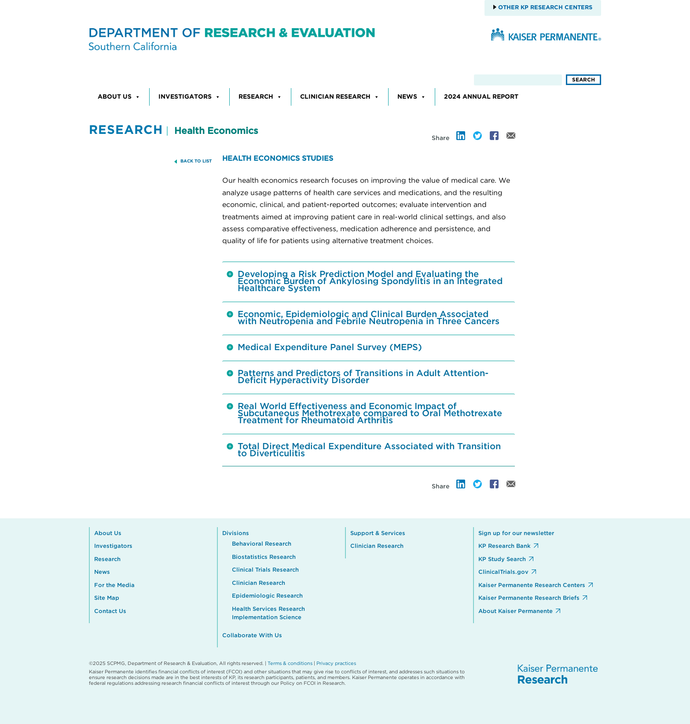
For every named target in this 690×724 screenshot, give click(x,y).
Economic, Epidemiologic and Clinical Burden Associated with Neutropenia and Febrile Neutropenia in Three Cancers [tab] (363, 318)
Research (260, 97)
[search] (518, 79)
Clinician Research (339, 97)
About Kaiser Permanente (515, 611)
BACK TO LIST (196, 161)
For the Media (114, 585)
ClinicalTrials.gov (503, 572)
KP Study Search (502, 559)
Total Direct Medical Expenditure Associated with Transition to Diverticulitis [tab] (364, 450)
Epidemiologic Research (267, 596)
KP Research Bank (504, 546)
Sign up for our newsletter (516, 533)
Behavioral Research (261, 544)
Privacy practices (336, 663)
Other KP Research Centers (544, 8)
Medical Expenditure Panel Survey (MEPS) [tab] (324, 350)
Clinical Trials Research (265, 570)
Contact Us (110, 611)
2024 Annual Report (481, 97)
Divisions (235, 533)
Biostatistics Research (264, 557)
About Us (119, 97)
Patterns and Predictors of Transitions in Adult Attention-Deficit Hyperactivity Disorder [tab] (357, 377)
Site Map (106, 598)
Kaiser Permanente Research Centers (531, 585)
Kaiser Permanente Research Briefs (529, 598)
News (411, 97)
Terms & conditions (290, 663)
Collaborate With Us (252, 636)
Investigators (189, 97)
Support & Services (377, 533)
